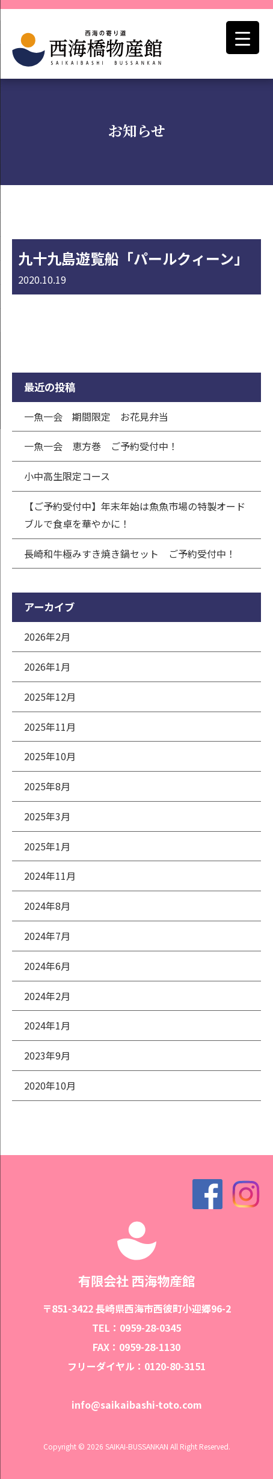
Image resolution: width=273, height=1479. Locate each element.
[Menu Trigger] (242, 37)
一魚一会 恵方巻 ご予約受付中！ (101, 446)
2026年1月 (47, 666)
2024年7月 (47, 936)
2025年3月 (47, 816)
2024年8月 (47, 905)
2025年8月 (47, 786)
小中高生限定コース (67, 476)
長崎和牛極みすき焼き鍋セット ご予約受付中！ (130, 553)
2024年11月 (50, 875)
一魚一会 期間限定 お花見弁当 (96, 416)
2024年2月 (47, 996)
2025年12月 (50, 696)
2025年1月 (47, 846)
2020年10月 (50, 1085)
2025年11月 (50, 726)
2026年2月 (47, 636)
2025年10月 (50, 756)
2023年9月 (47, 1055)
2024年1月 (47, 1025)
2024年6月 (47, 966)
